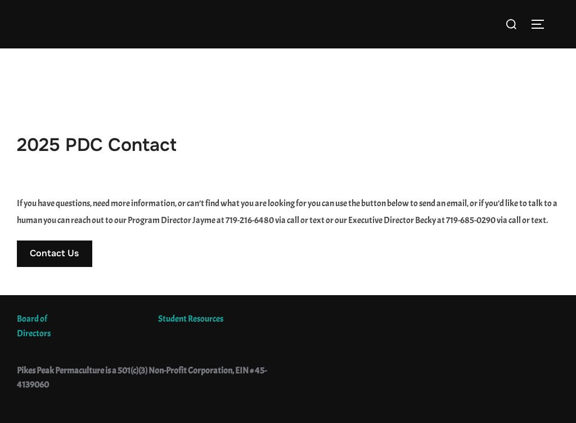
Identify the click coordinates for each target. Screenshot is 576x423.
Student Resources (190, 318)
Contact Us (54, 253)
